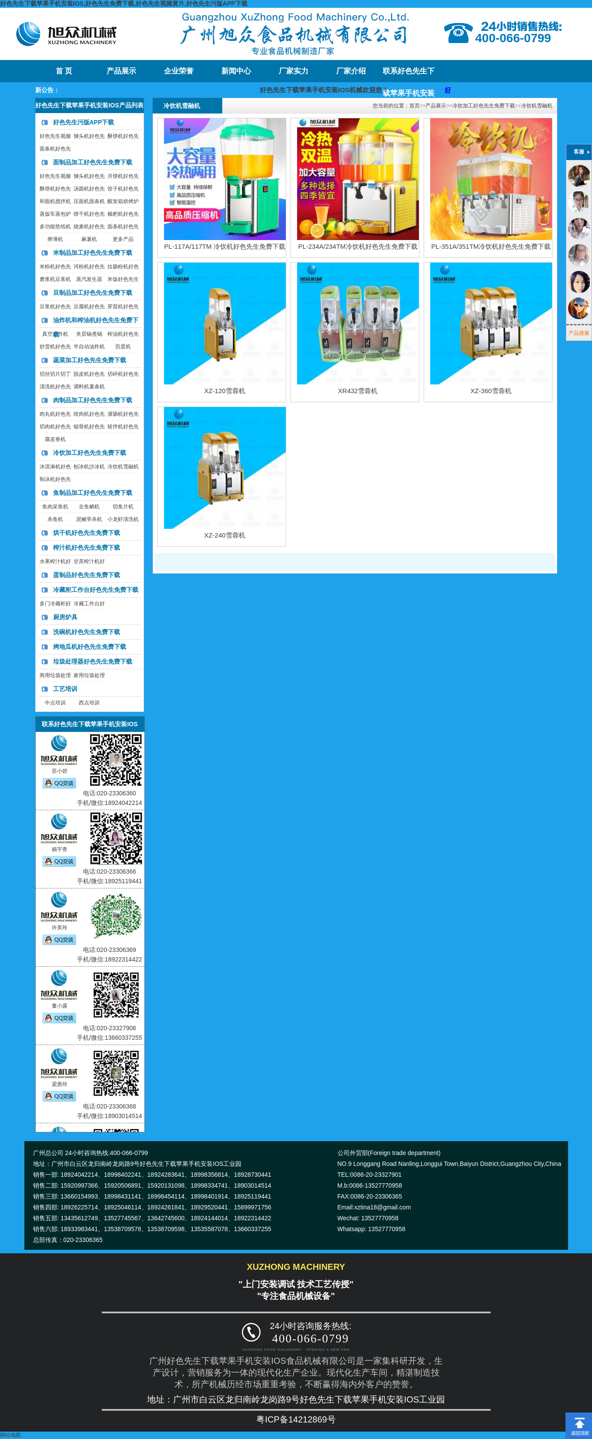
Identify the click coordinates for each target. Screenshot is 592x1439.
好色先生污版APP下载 (83, 122)
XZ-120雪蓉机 (224, 390)
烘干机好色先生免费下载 (86, 532)
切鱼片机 (123, 507)
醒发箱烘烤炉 (123, 201)
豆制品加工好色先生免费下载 (92, 292)
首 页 (64, 71)
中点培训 (55, 703)
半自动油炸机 (89, 347)
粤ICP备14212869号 (295, 1419)
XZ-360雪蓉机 (490, 390)
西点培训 (89, 703)
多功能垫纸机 (55, 227)
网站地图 (10, 1435)
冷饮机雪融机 (123, 467)
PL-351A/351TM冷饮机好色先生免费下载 (490, 246)
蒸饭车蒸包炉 (55, 214)
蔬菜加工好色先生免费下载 (89, 360)
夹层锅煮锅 (89, 334)
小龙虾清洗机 (123, 519)
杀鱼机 (55, 519)
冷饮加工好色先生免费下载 (89, 452)
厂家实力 (293, 71)
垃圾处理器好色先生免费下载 (92, 661)
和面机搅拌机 (55, 201)
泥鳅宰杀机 (89, 519)
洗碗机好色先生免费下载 (86, 631)
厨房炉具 (65, 617)
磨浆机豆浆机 (55, 279)
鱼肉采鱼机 (55, 507)
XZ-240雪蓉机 (224, 535)
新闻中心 (236, 71)
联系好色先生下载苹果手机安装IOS (409, 74)
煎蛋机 (123, 347)
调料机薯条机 (89, 387)
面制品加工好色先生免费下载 (92, 162)
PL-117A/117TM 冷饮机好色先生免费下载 (224, 246)
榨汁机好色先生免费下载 (86, 547)
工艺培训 (65, 688)
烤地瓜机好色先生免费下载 (89, 646)
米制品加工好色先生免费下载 (92, 252)
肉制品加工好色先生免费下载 (92, 400)
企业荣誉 (179, 71)
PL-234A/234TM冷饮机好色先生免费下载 (357, 246)
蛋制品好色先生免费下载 (86, 574)
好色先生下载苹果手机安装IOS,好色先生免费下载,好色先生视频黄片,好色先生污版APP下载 (124, 3)
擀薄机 (55, 239)
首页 (414, 106)
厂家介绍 (351, 71)
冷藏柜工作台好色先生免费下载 (95, 589)
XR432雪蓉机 (358, 390)
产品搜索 (579, 333)
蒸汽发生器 (89, 279)
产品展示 (121, 71)
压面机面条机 (89, 201)
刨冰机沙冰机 (89, 467)
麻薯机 (89, 239)
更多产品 (123, 239)
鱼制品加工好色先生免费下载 (92, 492)
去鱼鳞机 (89, 507)
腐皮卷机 (55, 439)
